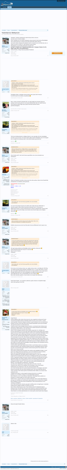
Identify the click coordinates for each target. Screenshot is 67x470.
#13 (47, 415)
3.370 (8, 322)
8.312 (8, 273)
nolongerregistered (5, 90)
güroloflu (4, 109)
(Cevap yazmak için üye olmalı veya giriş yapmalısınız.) (39, 461)
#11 (47, 287)
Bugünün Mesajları (5, 8)
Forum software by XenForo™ (10, 468)
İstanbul (8, 49)
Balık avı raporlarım (14, 398)
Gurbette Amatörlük (29, 398)
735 (8, 176)
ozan (3, 431)
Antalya (8, 435)
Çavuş (16, 34)
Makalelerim (20, 398)
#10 (47, 276)
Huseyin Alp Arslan (4, 318)
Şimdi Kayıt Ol (57, 53)
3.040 (8, 434)
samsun (8, 113)
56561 (3, 288)
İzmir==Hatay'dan (6, 177)
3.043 (8, 112)
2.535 (8, 292)
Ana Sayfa (4, 7)
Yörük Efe (4, 174)
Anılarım (23, 398)
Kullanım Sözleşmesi (63, 468)
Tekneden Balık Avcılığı (7, 34)
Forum (9, 7)
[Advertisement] (25, 19)
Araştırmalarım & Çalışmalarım (38, 398)
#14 (47, 432)
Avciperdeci (4, 129)
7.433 (8, 132)
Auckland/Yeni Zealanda (5, 324)
